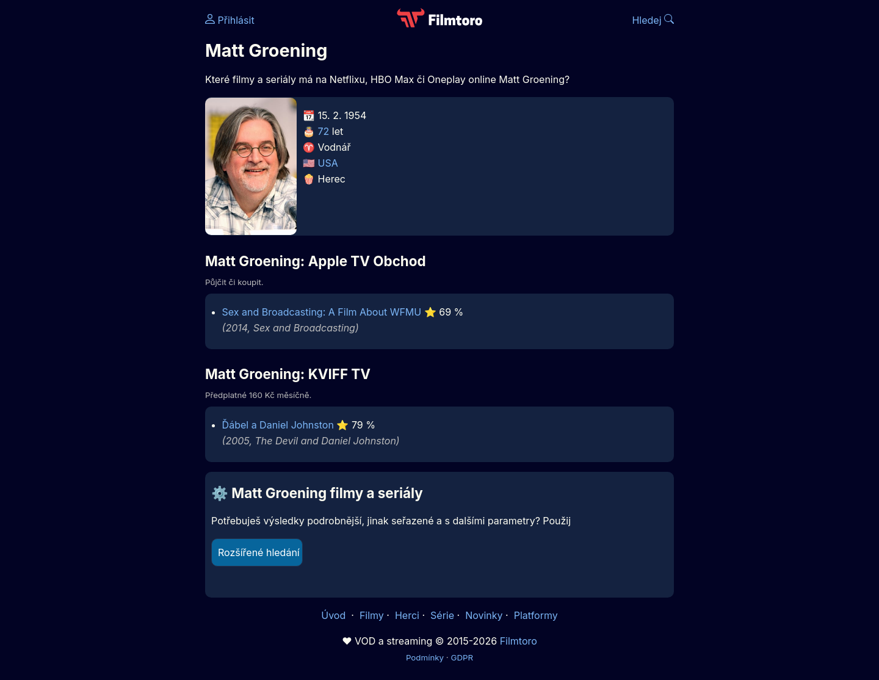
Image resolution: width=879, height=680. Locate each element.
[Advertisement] (116, 188)
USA (328, 163)
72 (324, 131)
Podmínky (425, 657)
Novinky (483, 615)
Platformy (536, 615)
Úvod (334, 615)
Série (442, 615)
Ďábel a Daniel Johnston (278, 425)
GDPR (461, 657)
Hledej (653, 20)
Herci (407, 615)
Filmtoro (518, 641)
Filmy (372, 615)
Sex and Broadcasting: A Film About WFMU (322, 312)
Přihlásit (230, 20)
